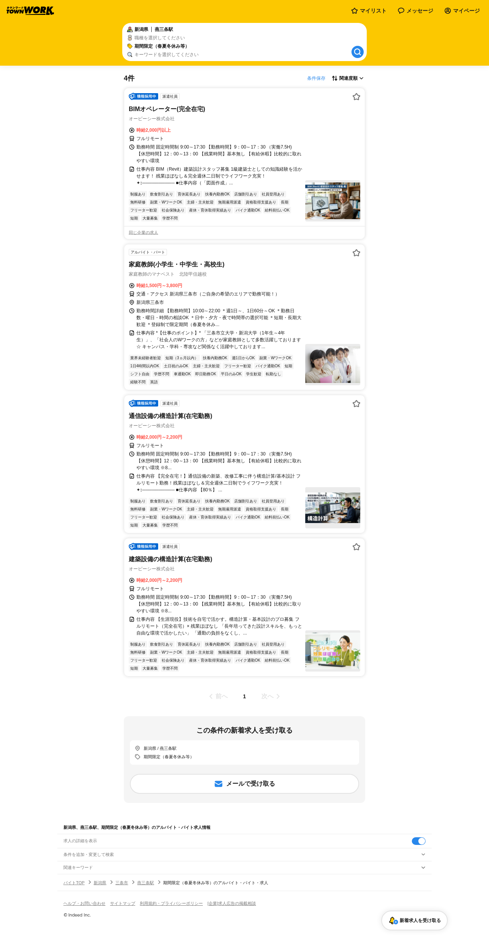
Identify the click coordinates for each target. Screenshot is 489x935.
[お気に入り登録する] (356, 96)
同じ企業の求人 (143, 232)
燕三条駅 (145, 882)
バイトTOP (73, 882)
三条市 (121, 882)
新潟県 (100, 882)
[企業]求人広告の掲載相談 (231, 903)
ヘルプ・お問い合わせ (84, 903)
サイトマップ (122, 903)
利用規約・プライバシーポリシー (171, 903)
